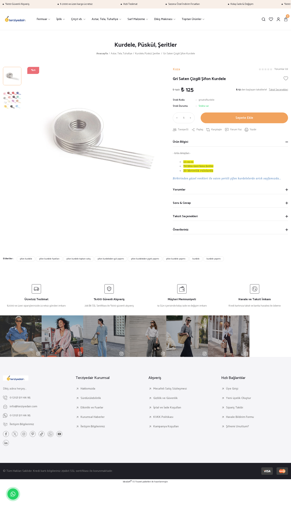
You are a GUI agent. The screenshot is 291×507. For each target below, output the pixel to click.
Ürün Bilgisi (180, 141)
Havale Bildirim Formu (240, 417)
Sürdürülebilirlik (91, 398)
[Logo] (15, 19)
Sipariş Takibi (234, 407)
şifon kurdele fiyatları (49, 259)
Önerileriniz (180, 229)
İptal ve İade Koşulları (167, 407)
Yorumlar (179, 189)
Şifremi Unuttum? (237, 426)
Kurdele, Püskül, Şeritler (145, 45)
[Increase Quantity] (191, 117)
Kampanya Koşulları (166, 426)
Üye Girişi (232, 389)
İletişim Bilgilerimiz (93, 426)
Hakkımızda (88, 389)
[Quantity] (184, 117)
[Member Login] (278, 19)
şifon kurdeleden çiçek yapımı (145, 259)
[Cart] (286, 19)
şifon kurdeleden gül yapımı (111, 259)
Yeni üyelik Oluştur (238, 398)
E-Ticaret (137, 481)
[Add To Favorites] (286, 78)
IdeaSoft (127, 481)
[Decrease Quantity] (176, 117)
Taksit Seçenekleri (185, 216)
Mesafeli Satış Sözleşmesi (170, 389)
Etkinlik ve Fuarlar (92, 407)
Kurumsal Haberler (92, 417)
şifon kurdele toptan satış (78, 259)
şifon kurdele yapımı (175, 259)
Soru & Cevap (182, 203)
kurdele (196, 259)
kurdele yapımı (214, 259)
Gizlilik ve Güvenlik (165, 398)
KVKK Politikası (163, 417)
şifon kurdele (26, 259)
